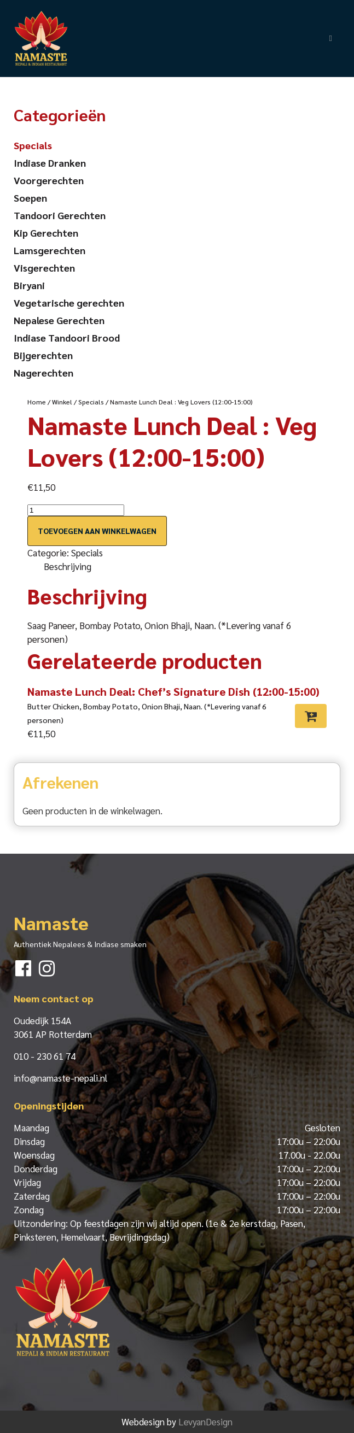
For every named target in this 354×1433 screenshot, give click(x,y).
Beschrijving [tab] (67, 566)
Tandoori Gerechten (60, 215)
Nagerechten (43, 372)
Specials (91, 401)
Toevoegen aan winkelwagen (97, 531)
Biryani (29, 285)
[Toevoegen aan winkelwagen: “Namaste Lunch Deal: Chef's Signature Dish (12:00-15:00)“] (311, 716)
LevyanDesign (205, 1422)
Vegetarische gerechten (69, 302)
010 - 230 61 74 (45, 1056)
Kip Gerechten (46, 232)
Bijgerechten (43, 355)
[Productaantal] (75, 510)
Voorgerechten (49, 180)
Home (36, 401)
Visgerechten (44, 267)
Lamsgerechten (49, 250)
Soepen (30, 197)
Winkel (62, 401)
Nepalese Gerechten (59, 320)
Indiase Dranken (50, 162)
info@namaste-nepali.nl (60, 1078)
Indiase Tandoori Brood (67, 337)
